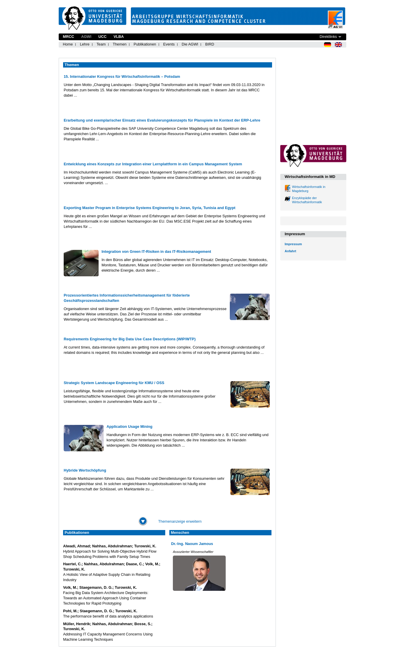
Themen (119, 44)
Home (68, 44)
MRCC (68, 36)
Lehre (85, 44)
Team (101, 44)
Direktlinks (328, 36)
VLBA (119, 36)
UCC (102, 36)
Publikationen (145, 44)
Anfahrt (290, 251)
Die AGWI (190, 44)
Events (169, 44)
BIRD (209, 44)
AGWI (86, 36)
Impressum (293, 244)
